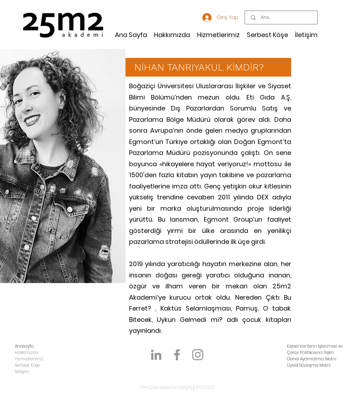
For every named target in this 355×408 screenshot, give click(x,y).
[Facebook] (177, 354)
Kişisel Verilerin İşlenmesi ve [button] (315, 346)
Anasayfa (24, 346)
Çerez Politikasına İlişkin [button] (310, 352)
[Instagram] (197, 354)
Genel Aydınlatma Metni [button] (311, 359)
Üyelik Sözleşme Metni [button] (309, 365)
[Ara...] (281, 17)
